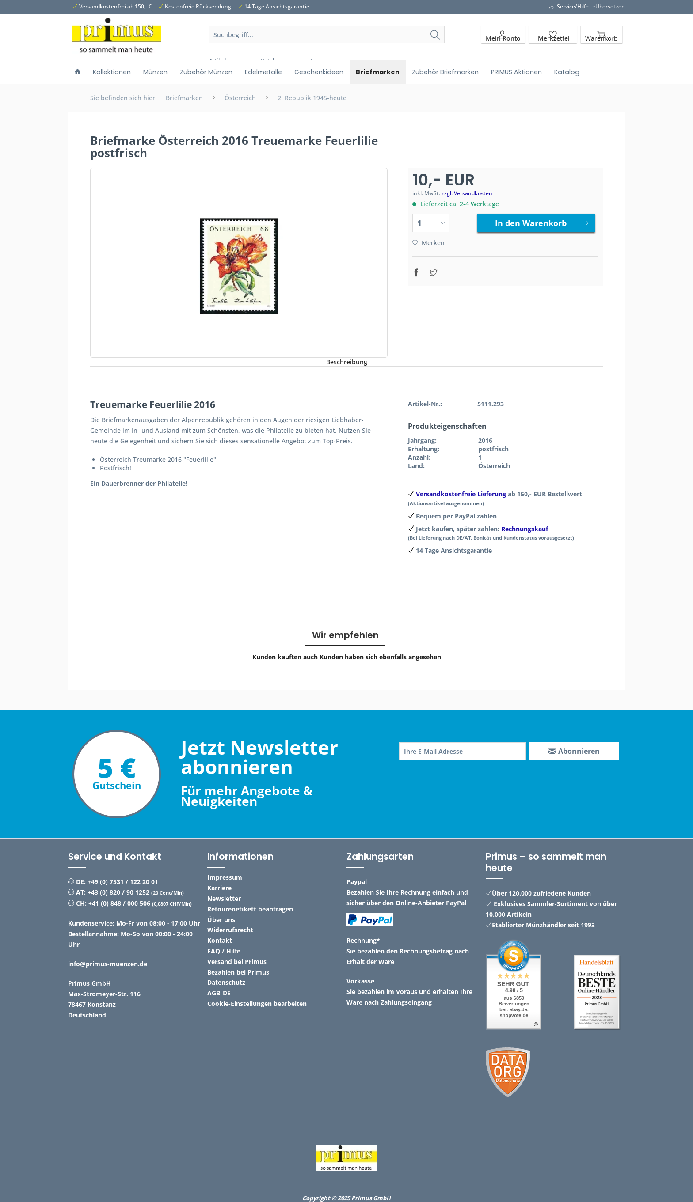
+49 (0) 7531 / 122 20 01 (123, 881)
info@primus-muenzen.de (107, 964)
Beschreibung (346, 362)
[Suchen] (435, 34)
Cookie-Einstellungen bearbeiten (257, 1003)
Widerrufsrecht (230, 930)
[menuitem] (327, 45)
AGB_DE (219, 993)
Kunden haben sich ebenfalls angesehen (380, 657)
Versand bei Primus (237, 961)
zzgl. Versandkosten (467, 193)
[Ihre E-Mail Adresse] (462, 751)
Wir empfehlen (345, 635)
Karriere (219, 888)
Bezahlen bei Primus (238, 972)
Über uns (221, 919)
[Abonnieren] (574, 751)
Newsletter (224, 898)
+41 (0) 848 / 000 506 (119, 903)
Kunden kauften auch (285, 657)
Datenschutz (226, 982)
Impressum (224, 877)
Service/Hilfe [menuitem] (569, 6)
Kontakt (219, 940)
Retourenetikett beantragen (250, 909)
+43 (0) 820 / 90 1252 (118, 892)
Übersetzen (610, 6)
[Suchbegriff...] (327, 34)
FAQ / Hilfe (223, 951)
